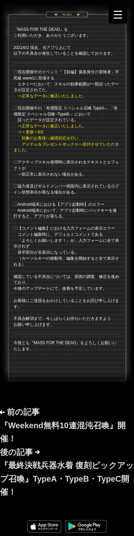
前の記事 (63, 425)
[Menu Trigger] (118, 14)
